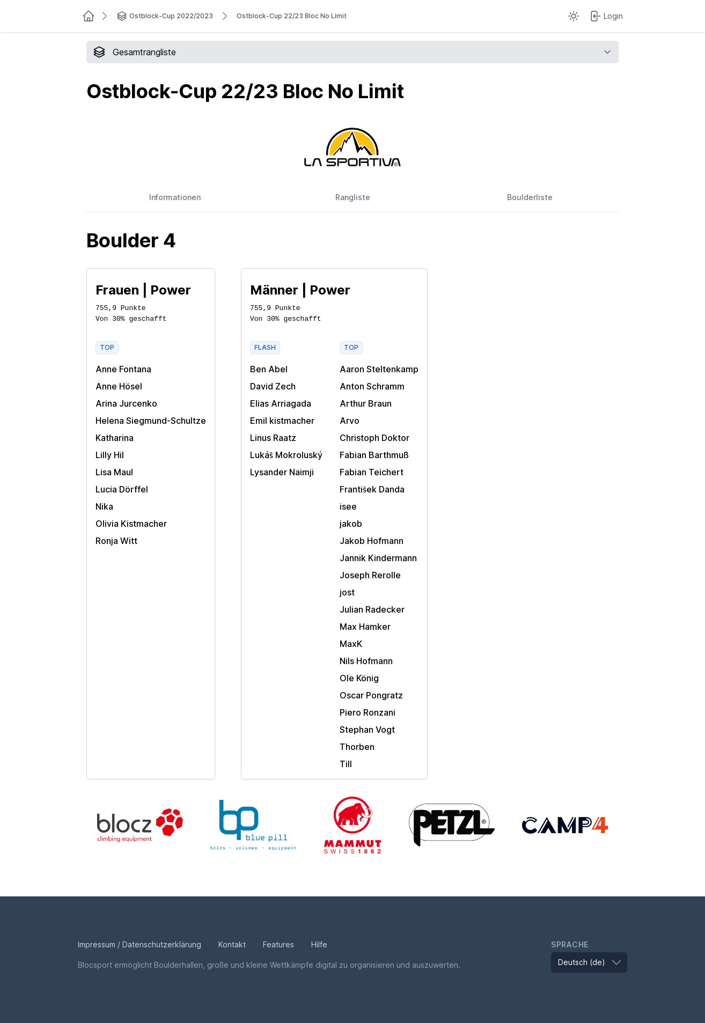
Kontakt (232, 944)
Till (346, 764)
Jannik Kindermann (378, 558)
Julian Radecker (372, 609)
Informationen (175, 197)
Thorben (357, 746)
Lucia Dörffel (122, 489)
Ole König (359, 678)
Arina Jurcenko (126, 403)
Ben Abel (269, 369)
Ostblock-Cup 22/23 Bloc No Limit (292, 16)
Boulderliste (530, 197)
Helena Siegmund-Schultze (151, 420)
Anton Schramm (372, 386)
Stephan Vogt (367, 729)
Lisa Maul (114, 472)
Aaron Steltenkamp (379, 369)
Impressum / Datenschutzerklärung (139, 944)
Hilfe (319, 944)
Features (278, 944)
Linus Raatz (273, 437)
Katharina (115, 437)
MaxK (351, 643)
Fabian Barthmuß (374, 455)
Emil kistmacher (282, 420)
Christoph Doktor (374, 437)
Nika (104, 506)
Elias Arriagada (280, 403)
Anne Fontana (123, 369)
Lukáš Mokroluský (286, 455)
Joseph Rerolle (370, 575)
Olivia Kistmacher (131, 523)
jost (347, 592)
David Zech (273, 386)
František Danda (372, 489)
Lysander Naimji (282, 472)
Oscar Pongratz (371, 695)
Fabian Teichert (371, 472)
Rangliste (352, 197)
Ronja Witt (116, 540)
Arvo (349, 420)
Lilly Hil (110, 455)
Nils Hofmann (366, 661)
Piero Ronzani (367, 712)
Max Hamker (365, 626)
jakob (351, 523)
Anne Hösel (119, 386)
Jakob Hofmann (371, 540)
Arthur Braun (366, 403)
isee (348, 506)
